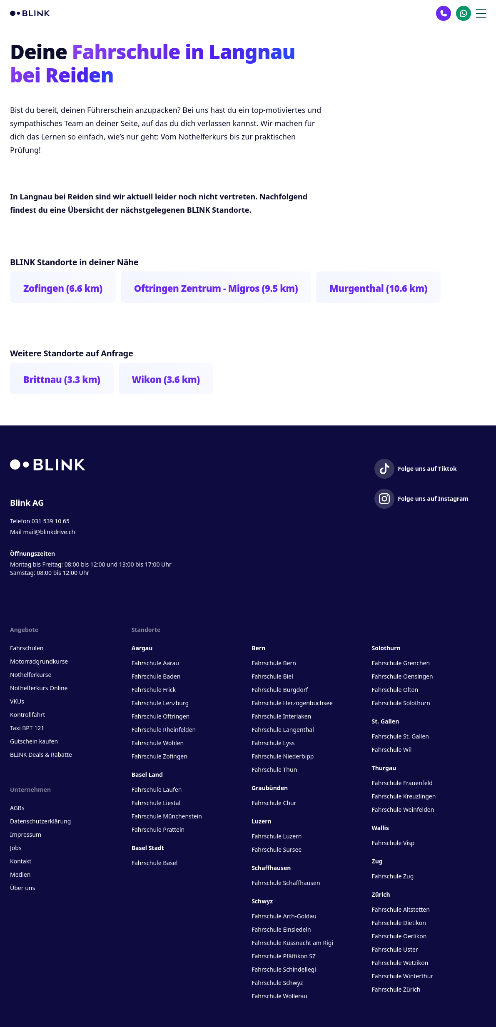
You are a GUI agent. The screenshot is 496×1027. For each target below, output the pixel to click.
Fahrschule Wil (392, 749)
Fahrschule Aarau (155, 663)
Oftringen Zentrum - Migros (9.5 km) (216, 288)
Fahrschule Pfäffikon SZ (284, 956)
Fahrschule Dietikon (399, 923)
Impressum (25, 834)
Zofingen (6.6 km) (62, 288)
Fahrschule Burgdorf (280, 690)
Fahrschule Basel (155, 863)
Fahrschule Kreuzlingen (404, 796)
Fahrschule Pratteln (158, 829)
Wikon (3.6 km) (166, 379)
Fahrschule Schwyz (277, 983)
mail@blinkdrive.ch (49, 532)
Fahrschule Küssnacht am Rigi (292, 943)
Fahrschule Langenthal (283, 730)
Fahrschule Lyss (273, 743)
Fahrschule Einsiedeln (281, 929)
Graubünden (270, 788)
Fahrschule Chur (274, 803)
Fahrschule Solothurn (401, 703)
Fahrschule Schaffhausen (286, 883)
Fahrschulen (26, 648)
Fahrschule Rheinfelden (164, 730)
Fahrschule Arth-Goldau (284, 916)
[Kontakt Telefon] (443, 13)
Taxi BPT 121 (27, 728)
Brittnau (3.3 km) (61, 379)
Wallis (380, 828)
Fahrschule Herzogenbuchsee (292, 703)
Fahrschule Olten (395, 690)
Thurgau (384, 768)
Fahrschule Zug (393, 876)
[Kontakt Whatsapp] (463, 13)
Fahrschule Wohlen (158, 743)
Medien (20, 874)
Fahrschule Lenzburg (160, 703)
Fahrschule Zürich (396, 989)
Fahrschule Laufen (157, 789)
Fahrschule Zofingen (159, 756)
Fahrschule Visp (393, 843)
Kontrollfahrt (27, 715)
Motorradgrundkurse (39, 661)
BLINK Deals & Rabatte (41, 754)
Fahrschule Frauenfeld (402, 783)
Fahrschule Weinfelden (403, 809)
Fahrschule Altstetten (401, 909)
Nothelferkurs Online (38, 688)
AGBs (17, 808)
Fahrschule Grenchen (401, 663)
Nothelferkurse (30, 675)
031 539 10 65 (51, 521)
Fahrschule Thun (274, 769)
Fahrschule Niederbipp (283, 756)
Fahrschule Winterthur (403, 976)
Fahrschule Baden (156, 676)
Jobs (16, 848)
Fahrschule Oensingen (402, 676)
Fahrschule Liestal (156, 803)
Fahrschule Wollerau (279, 996)
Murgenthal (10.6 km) (378, 288)
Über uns (22, 888)
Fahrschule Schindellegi (284, 969)
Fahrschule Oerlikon (399, 936)
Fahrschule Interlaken (281, 716)
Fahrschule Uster (395, 949)
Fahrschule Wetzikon (400, 963)
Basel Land (147, 774)
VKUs (17, 701)
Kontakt (20, 861)
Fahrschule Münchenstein (167, 816)
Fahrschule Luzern (277, 836)
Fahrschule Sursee (277, 849)
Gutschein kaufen (34, 741)
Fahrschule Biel (272, 676)
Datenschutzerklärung (40, 821)
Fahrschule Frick (154, 690)
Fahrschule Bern (274, 663)
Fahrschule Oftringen (160, 716)
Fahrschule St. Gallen (400, 736)
